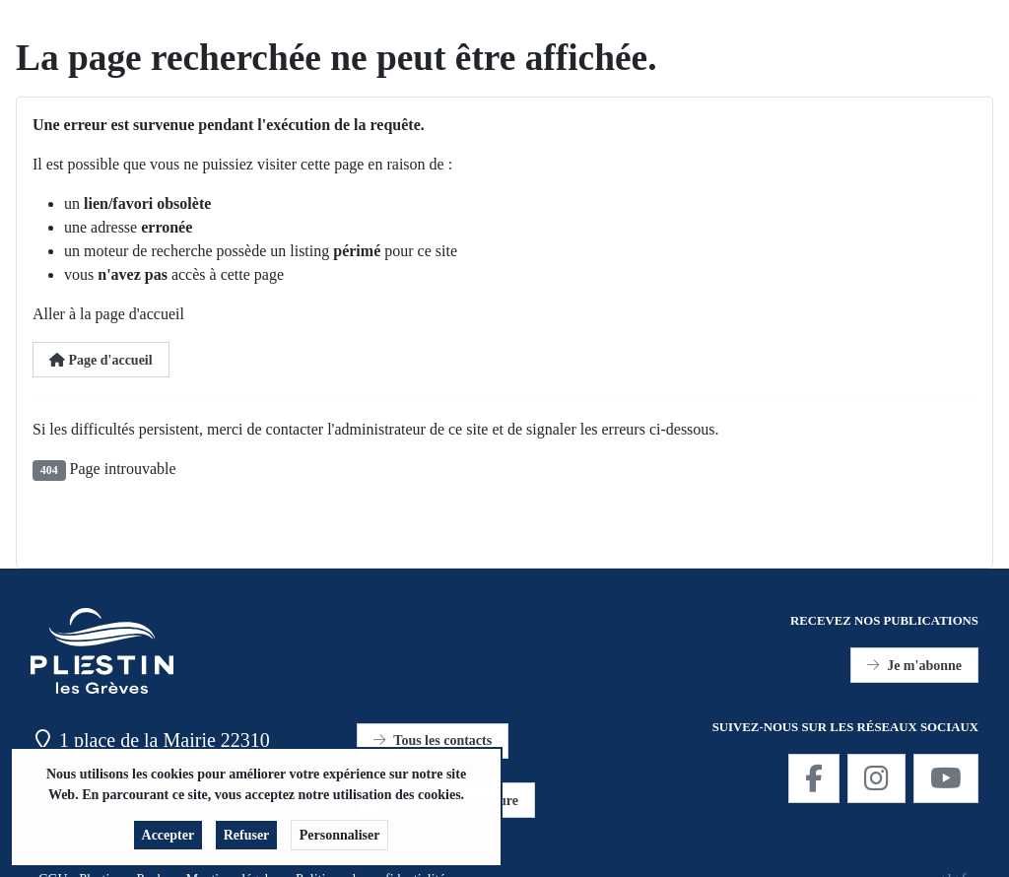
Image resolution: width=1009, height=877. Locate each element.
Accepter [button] (168, 841)
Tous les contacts (432, 740)
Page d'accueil (101, 360)
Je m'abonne (914, 665)
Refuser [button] (247, 841)
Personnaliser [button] (340, 841)
